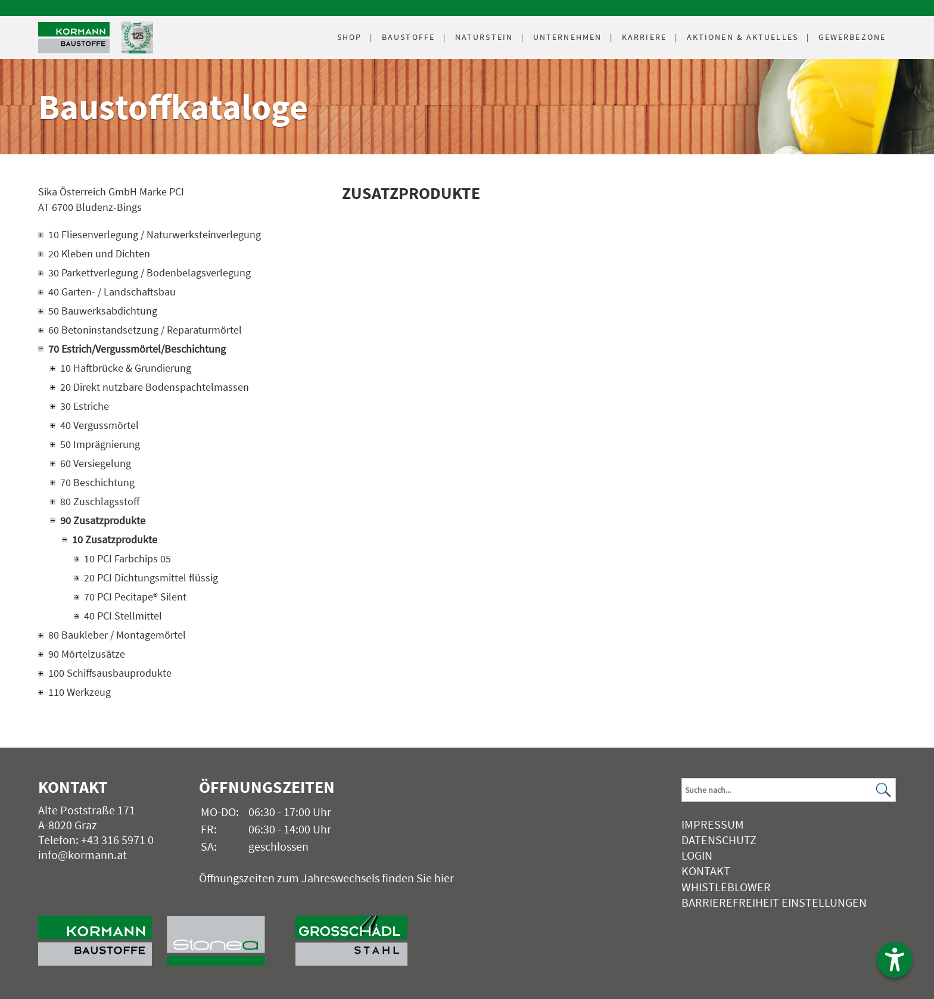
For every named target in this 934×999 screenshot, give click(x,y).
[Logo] (74, 38)
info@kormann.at (82, 854)
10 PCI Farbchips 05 (127, 558)
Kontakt (705, 870)
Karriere (644, 37)
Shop (349, 37)
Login (696, 855)
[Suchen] (883, 789)
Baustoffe (408, 37)
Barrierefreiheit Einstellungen (774, 902)
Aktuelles (742, 37)
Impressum (712, 824)
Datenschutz (718, 839)
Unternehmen (567, 37)
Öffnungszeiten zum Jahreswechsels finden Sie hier (326, 877)
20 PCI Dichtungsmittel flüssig (151, 577)
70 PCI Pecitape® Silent (135, 596)
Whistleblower (726, 886)
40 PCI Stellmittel (123, 616)
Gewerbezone (852, 37)
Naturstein (484, 37)
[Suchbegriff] (788, 790)
